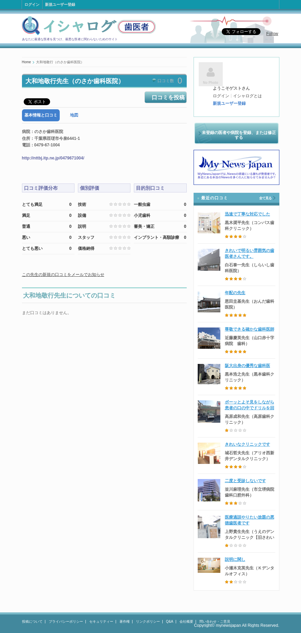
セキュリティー (101, 621)
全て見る (265, 198)
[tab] (41, 115)
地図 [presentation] (74, 115)
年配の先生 (235, 292)
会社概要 (186, 621)
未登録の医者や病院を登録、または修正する (239, 135)
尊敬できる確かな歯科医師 (249, 329)
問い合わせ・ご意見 (214, 621)
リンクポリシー (148, 621)
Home (26, 62)
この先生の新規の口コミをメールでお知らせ (63, 274)
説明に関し (235, 559)
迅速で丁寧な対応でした (247, 214)
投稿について (32, 621)
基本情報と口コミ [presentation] (40, 115)
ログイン (31, 4)
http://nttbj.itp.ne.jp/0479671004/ (53, 158)
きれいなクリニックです (247, 444)
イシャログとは (247, 95)
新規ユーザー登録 (60, 4)
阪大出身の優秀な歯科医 (247, 365)
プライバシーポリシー (66, 621)
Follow (272, 33)
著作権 (124, 621)
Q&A (169, 621)
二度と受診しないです (245, 480)
